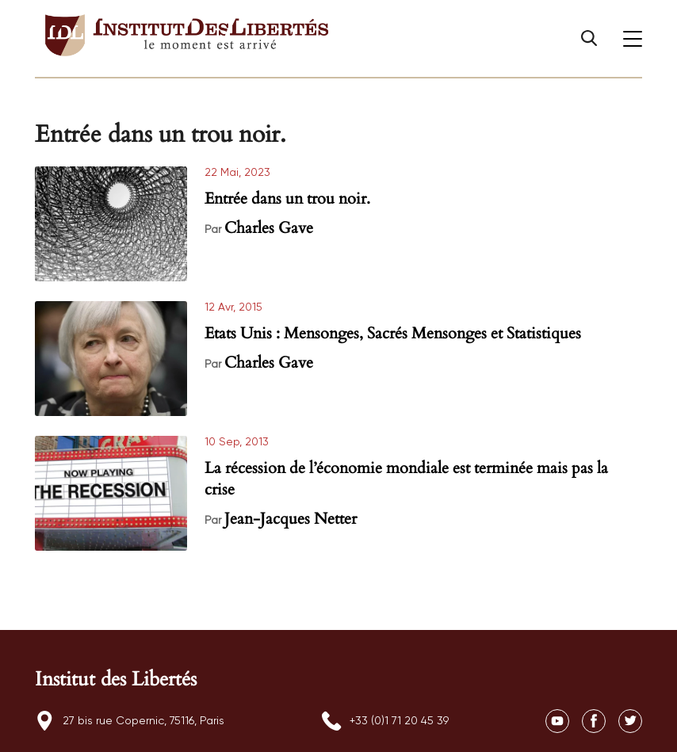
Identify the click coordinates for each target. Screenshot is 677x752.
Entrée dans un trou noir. (287, 198)
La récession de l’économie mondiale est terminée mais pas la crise (406, 478)
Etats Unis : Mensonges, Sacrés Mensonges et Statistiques (393, 333)
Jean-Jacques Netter (290, 518)
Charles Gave (268, 228)
